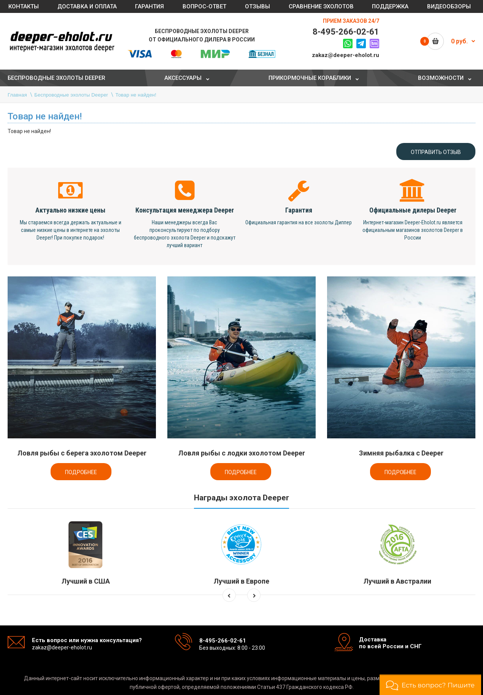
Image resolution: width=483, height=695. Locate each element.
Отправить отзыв (436, 152)
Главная (17, 95)
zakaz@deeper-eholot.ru (345, 55)
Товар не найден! (136, 95)
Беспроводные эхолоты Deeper (71, 95)
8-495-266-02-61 (346, 31)
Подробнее (81, 472)
